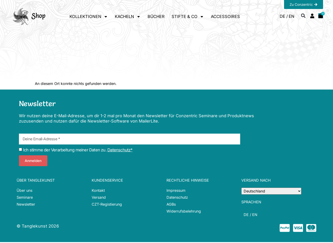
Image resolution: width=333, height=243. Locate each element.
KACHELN (128, 16)
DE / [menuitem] (284, 16)
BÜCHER (156, 16)
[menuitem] (283, 16)
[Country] (271, 191)
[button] (303, 16)
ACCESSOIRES (225, 16)
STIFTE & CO (188, 16)
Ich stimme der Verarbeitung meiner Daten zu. (77, 149)
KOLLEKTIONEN (89, 16)
